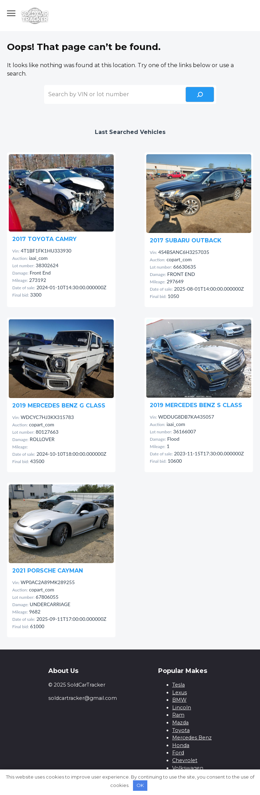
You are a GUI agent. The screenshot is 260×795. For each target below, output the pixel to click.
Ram (178, 715)
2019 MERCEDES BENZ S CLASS (196, 405)
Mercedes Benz (192, 737)
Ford (178, 753)
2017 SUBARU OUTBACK (186, 240)
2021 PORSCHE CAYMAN (47, 570)
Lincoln (181, 707)
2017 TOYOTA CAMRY (44, 239)
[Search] (199, 94)
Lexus (179, 692)
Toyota (181, 730)
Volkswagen (187, 768)
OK (140, 785)
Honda (180, 745)
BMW (179, 700)
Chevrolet (184, 760)
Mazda (180, 722)
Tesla (178, 685)
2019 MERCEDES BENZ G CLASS (58, 405)
